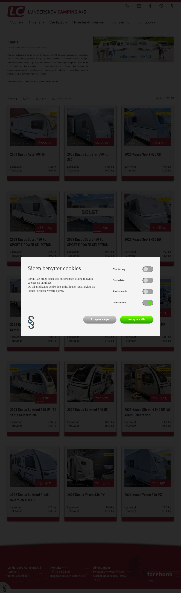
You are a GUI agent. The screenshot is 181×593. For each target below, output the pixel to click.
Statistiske (119, 280)
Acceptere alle (136, 319)
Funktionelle (120, 291)
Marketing (119, 269)
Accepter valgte (99, 319)
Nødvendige (119, 302)
